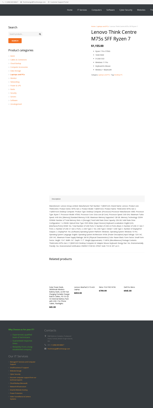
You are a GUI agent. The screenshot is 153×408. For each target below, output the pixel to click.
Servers (13, 97)
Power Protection (16, 393)
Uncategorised (16, 104)
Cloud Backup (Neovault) (18, 383)
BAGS (12, 56)
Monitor (13, 78)
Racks (12, 89)
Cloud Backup (15, 63)
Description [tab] (56, 199)
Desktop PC (118, 75)
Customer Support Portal (59, 2)
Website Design (15, 371)
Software (13, 100)
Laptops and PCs (103, 26)
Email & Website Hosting (18, 390)
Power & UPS (15, 86)
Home (93, 26)
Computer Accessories (19, 67)
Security (13, 93)
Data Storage (15, 71)
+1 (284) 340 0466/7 (57, 345)
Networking (14, 82)
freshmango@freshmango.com (34, 2)
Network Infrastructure (18, 387)
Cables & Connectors (18, 60)
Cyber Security (15, 374)
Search (15, 41)
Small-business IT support (19, 368)
